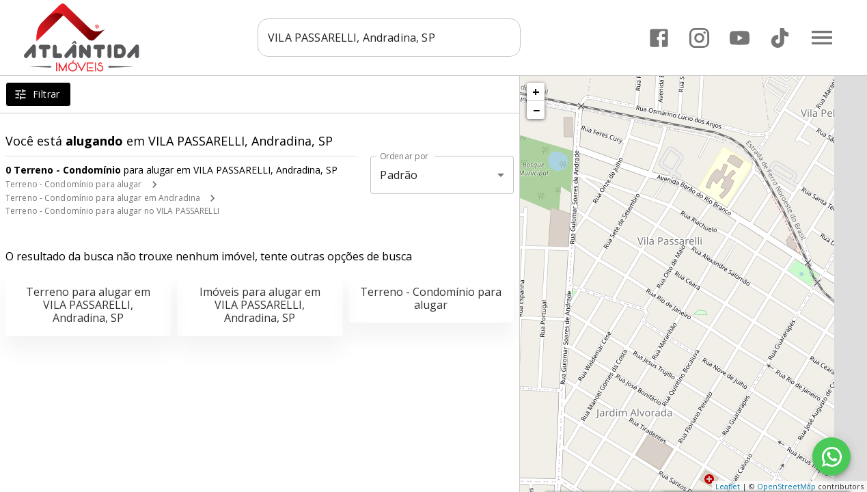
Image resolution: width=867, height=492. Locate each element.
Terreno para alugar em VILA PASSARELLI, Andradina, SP (88, 304)
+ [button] (536, 91)
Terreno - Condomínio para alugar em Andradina (102, 198)
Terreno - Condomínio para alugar (73, 184)
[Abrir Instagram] (699, 38)
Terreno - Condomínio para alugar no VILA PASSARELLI (112, 211)
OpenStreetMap (786, 486)
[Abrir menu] (822, 37)
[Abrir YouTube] (740, 38)
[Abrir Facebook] (659, 38)
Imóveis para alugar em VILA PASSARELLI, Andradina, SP (259, 304)
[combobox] (389, 37)
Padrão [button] (398, 174)
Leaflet (727, 486)
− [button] (536, 110)
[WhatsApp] (831, 456)
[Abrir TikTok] (780, 38)
